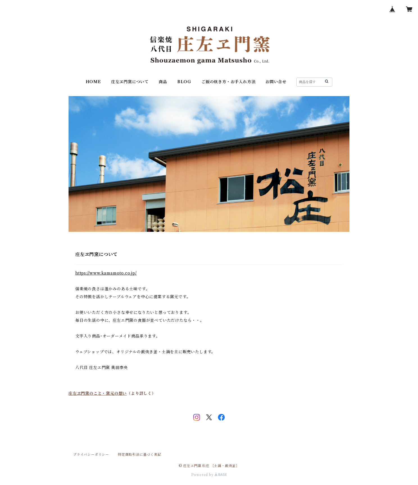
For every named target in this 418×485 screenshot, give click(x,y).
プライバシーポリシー (91, 454)
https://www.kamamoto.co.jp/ (106, 273)
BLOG (184, 81)
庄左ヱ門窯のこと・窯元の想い (98, 393)
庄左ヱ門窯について (130, 81)
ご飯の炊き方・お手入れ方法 (228, 81)
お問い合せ (275, 81)
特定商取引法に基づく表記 (139, 454)
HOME (93, 81)
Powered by (209, 475)
